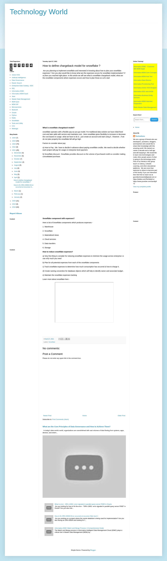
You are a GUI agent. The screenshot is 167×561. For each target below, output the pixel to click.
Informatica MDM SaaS (20, 94)
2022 (14, 147)
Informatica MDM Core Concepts (145, 72)
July (15, 168)
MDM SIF (15, 104)
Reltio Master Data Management (145, 107)
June (16, 171)
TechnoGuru (140, 136)
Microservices (16, 107)
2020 (14, 201)
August (16, 165)
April (16, 177)
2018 (14, 207)
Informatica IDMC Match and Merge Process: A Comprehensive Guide (79, 528)
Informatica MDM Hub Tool (143, 76)
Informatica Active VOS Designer (145, 88)
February (17, 194)
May (16, 174)
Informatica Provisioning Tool (144, 84)
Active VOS (16, 75)
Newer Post (47, 416)
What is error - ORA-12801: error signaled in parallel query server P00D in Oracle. (83, 504)
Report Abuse (16, 213)
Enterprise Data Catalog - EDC (22, 86)
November (18, 156)
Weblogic (15, 129)
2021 (14, 150)
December (18, 153)
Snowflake (52, 342)
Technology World (39, 12)
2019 (14, 204)
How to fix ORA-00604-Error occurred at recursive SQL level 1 (76, 516)
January (17, 197)
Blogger (93, 550)
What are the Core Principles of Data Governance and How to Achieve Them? (76, 427)
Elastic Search (17, 83)
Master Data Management (21, 99)
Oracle (14, 112)
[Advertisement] (83, 40)
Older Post (121, 416)
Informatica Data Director (142, 80)
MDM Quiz (15, 102)
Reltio (14, 118)
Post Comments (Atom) (60, 419)
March (16, 191)
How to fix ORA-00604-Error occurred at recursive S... (23, 186)
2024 (14, 141)
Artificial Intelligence (19, 77)
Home (85, 416)
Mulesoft (15, 110)
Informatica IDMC (18, 91)
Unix (13, 126)
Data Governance (18, 80)
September (18, 162)
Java (13, 96)
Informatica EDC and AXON (143, 91)
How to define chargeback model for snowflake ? (23, 181)
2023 (14, 144)
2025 (14, 138)
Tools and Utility (17, 123)
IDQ (13, 88)
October (17, 159)
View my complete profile (142, 187)
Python (14, 115)
